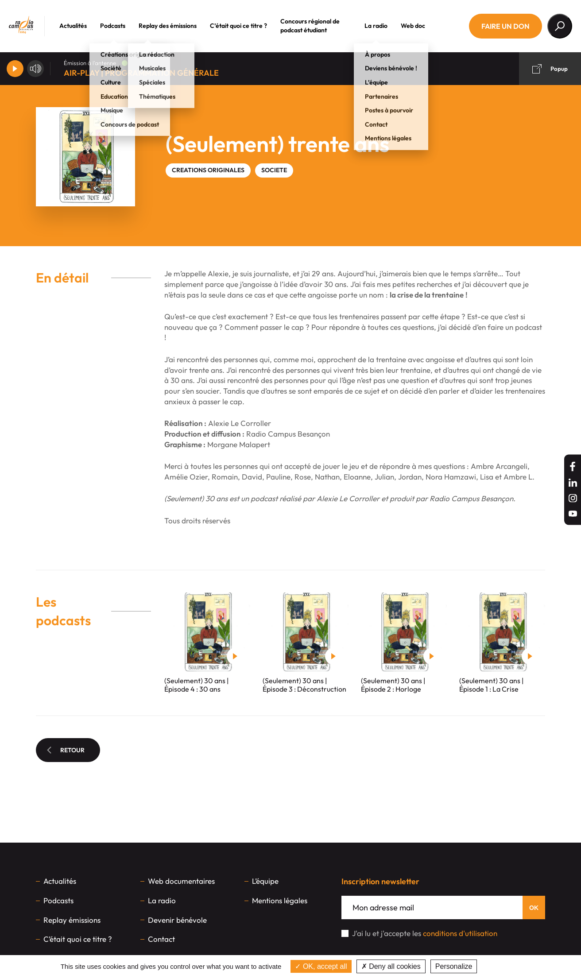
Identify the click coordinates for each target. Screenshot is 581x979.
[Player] (15, 68)
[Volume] (35, 68)
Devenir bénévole (177, 920)
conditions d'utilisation (460, 933)
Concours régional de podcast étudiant (318, 25)
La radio (384, 26)
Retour (66, 750)
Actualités (81, 26)
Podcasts (121, 26)
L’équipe (265, 881)
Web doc (421, 26)
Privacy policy (502, 966)
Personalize (454, 966)
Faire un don (505, 26)
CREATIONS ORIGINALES (208, 170)
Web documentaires (181, 881)
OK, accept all (321, 966)
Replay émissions (72, 920)
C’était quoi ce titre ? (246, 26)
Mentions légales (279, 900)
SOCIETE (274, 170)
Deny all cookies (391, 966)
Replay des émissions (176, 26)
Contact (161, 939)
